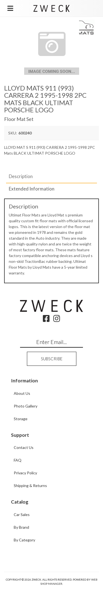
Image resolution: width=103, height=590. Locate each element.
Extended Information (31, 189)
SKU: (12, 133)
